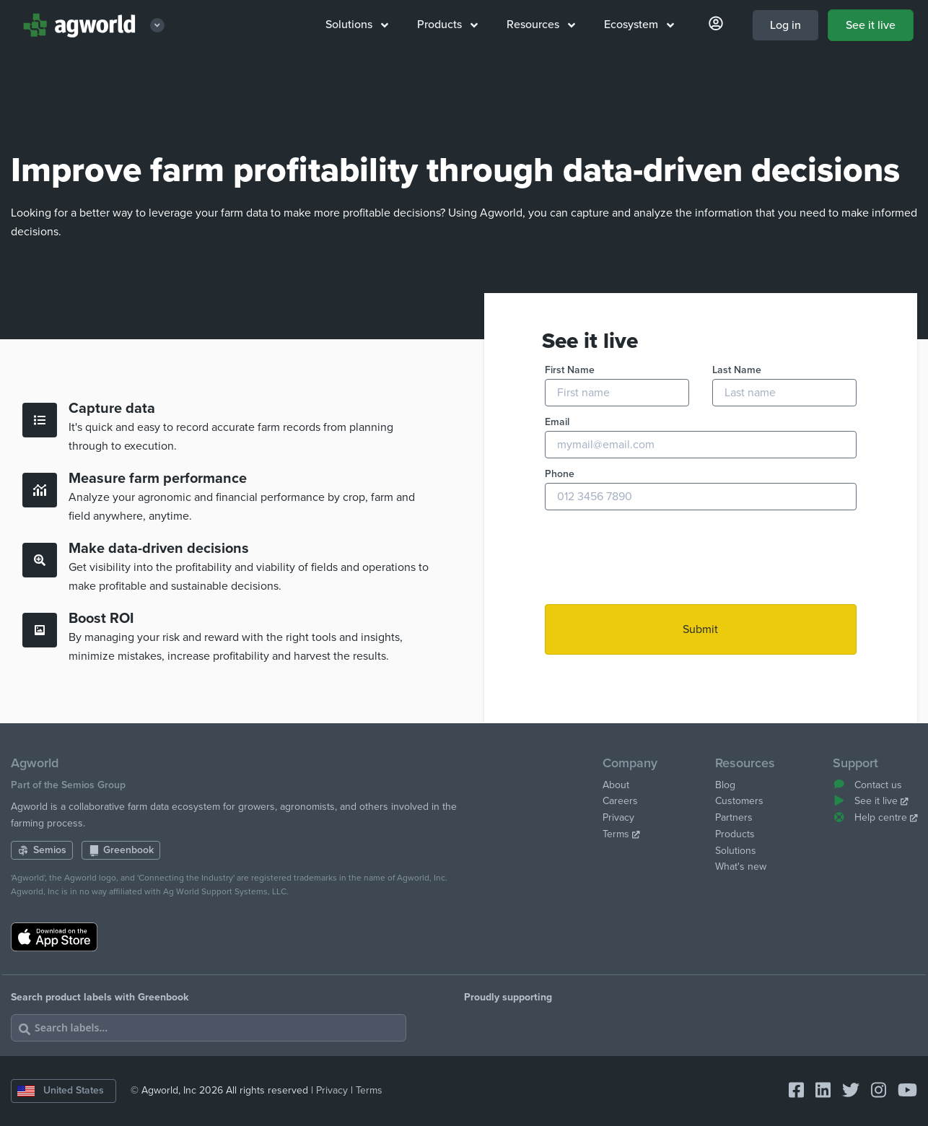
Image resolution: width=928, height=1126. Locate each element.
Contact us (867, 785)
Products (447, 24)
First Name (570, 370)
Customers (739, 801)
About (616, 785)
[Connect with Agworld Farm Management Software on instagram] (872, 1091)
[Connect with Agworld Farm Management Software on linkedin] (817, 1091)
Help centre (875, 817)
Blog (725, 785)
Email (557, 422)
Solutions (356, 24)
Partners (734, 817)
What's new (740, 866)
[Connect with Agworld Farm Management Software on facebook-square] (790, 1091)
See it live (871, 25)
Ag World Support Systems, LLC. (226, 891)
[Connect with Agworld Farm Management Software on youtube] (901, 1091)
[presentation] (654, 559)
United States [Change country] (60, 1090)
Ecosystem (639, 24)
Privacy (618, 817)
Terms (621, 834)
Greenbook (121, 850)
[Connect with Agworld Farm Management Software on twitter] (845, 1091)
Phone (559, 474)
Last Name (736, 370)
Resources (541, 24)
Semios (41, 850)
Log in (785, 25)
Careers (620, 801)
